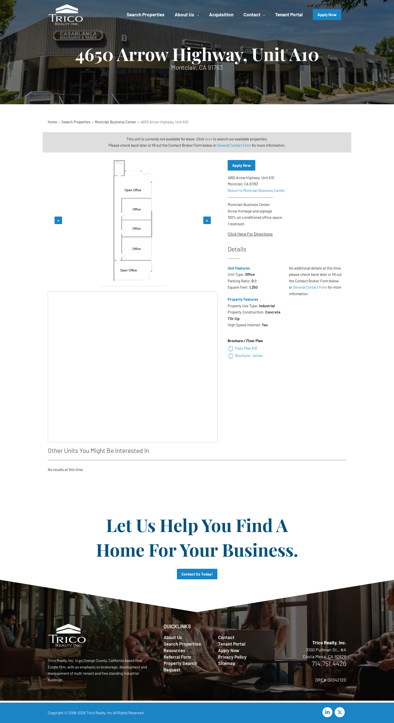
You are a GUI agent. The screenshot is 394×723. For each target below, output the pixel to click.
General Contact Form (234, 145)
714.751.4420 (329, 663)
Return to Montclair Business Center (256, 190)
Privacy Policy (232, 657)
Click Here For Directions (250, 234)
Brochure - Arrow (245, 355)
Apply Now (242, 165)
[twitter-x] (340, 712)
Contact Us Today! (197, 574)
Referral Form (177, 657)
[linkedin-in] (328, 712)
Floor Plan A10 (243, 348)
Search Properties (182, 644)
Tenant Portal (231, 644)
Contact (226, 637)
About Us (173, 637)
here (208, 139)
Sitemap (226, 664)
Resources (174, 651)
